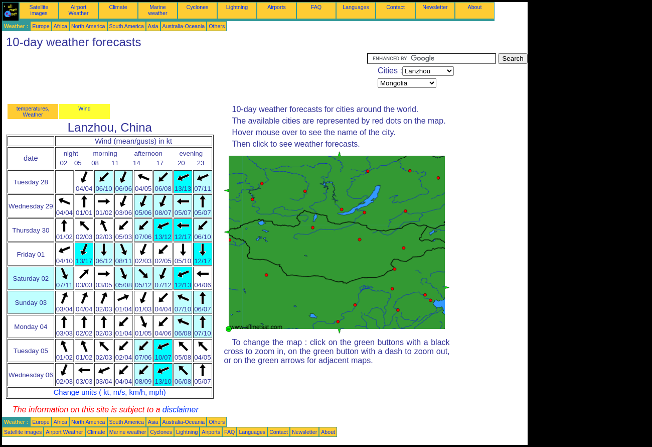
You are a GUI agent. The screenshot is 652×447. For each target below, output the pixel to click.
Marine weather (158, 10)
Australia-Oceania (183, 26)
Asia (153, 26)
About (475, 7)
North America (88, 26)
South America (126, 26)
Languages (356, 7)
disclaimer (180, 409)
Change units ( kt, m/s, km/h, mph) (110, 392)
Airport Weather (78, 10)
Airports (276, 7)
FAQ (316, 7)
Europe (40, 26)
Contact (395, 7)
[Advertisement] (184, 75)
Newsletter (434, 7)
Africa (60, 26)
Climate (118, 7)
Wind (84, 108)
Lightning (237, 7)
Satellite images (39, 10)
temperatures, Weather (33, 111)
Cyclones (198, 7)
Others (217, 26)
